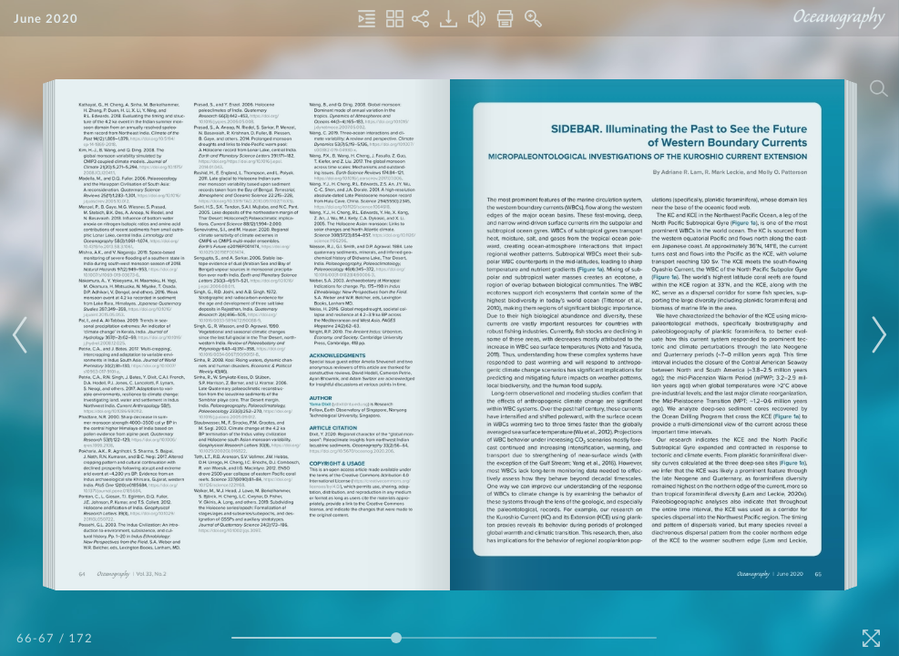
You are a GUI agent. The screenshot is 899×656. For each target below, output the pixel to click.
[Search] (879, 88)
